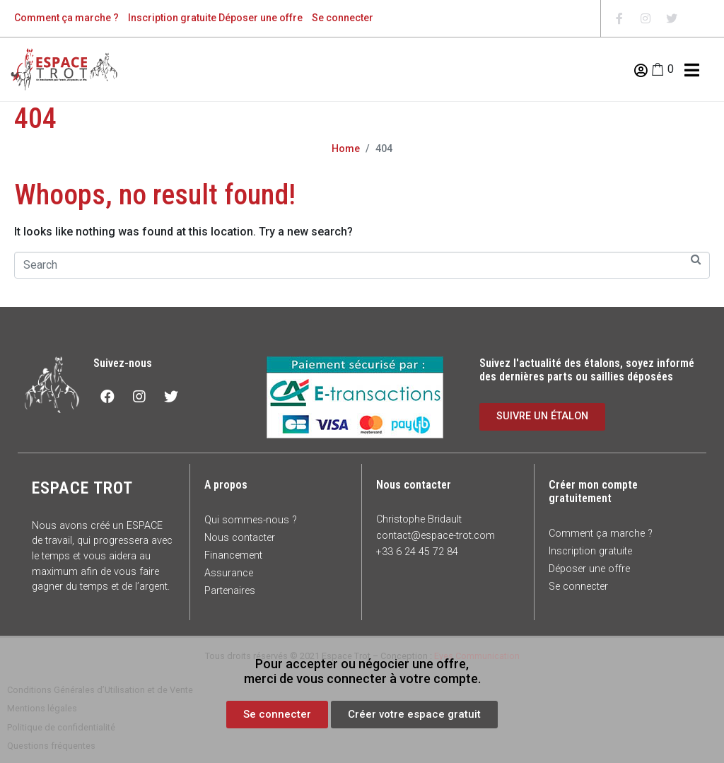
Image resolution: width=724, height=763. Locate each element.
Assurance (228, 573)
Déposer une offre (260, 17)
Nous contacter (239, 538)
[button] (277, 714)
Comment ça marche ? (66, 17)
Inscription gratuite (172, 17)
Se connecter (342, 17)
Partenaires (229, 591)
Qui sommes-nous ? (250, 520)
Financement (233, 555)
